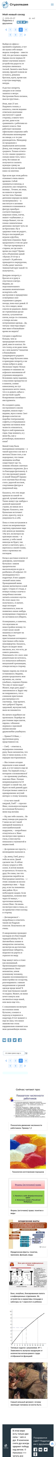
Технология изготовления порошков (28, 1172)
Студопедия (15, 4)
